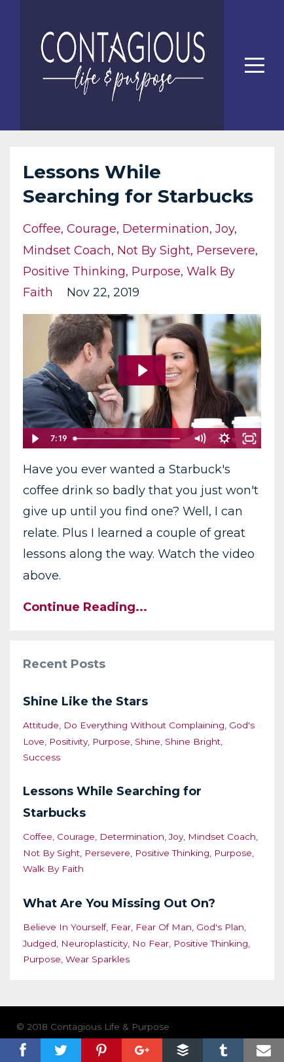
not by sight (153, 250)
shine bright (193, 741)
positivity (68, 741)
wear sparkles (97, 959)
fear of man (163, 927)
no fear (150, 943)
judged (39, 943)
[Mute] (199, 438)
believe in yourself (64, 927)
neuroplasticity (94, 943)
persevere (225, 250)
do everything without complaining (143, 725)
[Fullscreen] (249, 438)
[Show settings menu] (224, 438)
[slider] (128, 438)
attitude (41, 725)
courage (91, 229)
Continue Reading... (85, 607)
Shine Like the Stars (85, 701)
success (41, 757)
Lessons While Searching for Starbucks (112, 801)
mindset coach (67, 250)
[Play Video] (34, 438)
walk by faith (53, 868)
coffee (42, 229)
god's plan (220, 927)
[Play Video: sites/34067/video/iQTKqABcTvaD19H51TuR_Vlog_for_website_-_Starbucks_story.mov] (141, 370)
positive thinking (74, 271)
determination (165, 229)
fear (121, 927)
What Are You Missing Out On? (119, 903)
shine (147, 741)
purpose (156, 271)
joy (224, 229)
